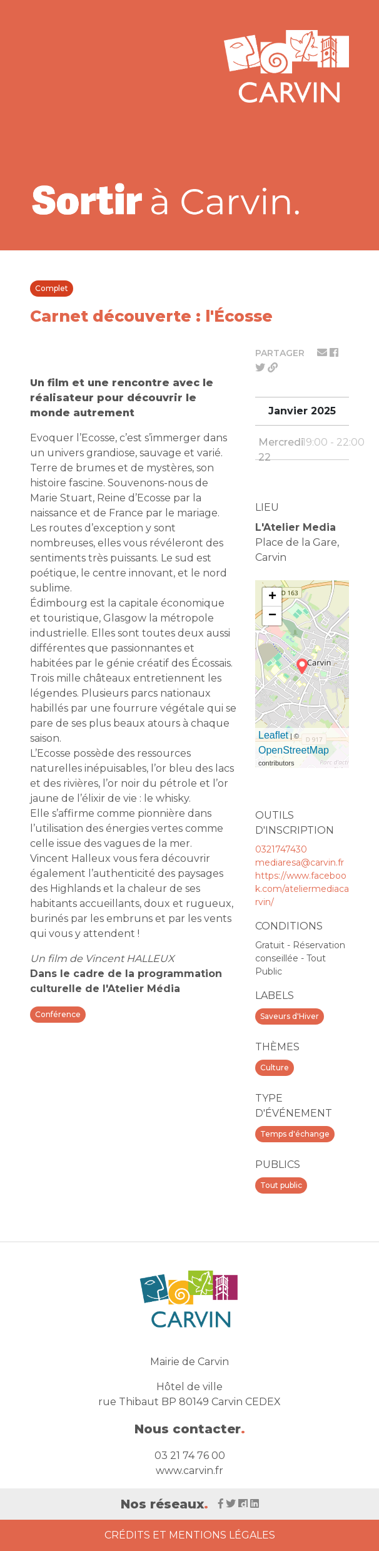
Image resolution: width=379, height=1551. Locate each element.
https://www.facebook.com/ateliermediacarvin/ (302, 889)
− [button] (272, 616)
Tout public (281, 1185)
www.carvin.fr (189, 1471)
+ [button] (272, 597)
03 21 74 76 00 (189, 1455)
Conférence (58, 1014)
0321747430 (281, 849)
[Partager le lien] (273, 368)
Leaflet (273, 735)
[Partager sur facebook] (334, 353)
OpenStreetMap (293, 750)
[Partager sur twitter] (261, 368)
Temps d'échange (295, 1134)
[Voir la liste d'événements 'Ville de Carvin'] (166, 199)
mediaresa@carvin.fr (299, 862)
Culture (274, 1067)
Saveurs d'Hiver (289, 1016)
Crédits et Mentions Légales (189, 1535)
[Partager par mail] (323, 353)
